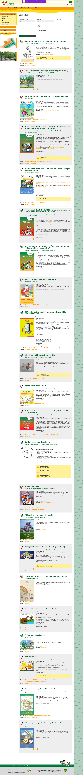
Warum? (3, 18)
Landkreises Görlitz (50, 148)
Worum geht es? (5, 16)
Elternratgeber (28, 119)
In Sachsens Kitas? (5, 22)
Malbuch (47, 135)
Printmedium (33, 65)
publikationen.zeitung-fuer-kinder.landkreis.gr (50, 110)
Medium (39, 19)
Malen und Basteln (29, 63)
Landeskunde (35, 119)
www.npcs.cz (43, 529)
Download (27, 65)
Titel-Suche (58, 19)
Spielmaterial (33, 163)
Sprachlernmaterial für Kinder (44, 89)
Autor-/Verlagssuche (23, 25)
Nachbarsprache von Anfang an (8, 14)
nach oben (34, 765)
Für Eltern (4, 27)
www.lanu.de (43, 624)
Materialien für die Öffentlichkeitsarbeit (42, 479)
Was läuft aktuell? (5, 24)
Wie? (3, 20)
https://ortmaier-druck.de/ (47, 367)
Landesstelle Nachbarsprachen (62, 701)
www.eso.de (43, 292)
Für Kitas (4, 30)
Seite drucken (26, 765)
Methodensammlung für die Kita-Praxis (42, 347)
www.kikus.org (43, 344)
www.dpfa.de (43, 585)
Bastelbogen (45, 669)
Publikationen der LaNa (46, 161)
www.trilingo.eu (44, 647)
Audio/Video (27, 91)
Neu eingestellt (42, 30)
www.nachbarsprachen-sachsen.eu (48, 54)
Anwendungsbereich (23, 19)
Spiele (35, 89)
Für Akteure (4, 33)
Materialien (63, 419)
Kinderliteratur (28, 505)
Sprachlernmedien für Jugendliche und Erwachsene (35, 681)
